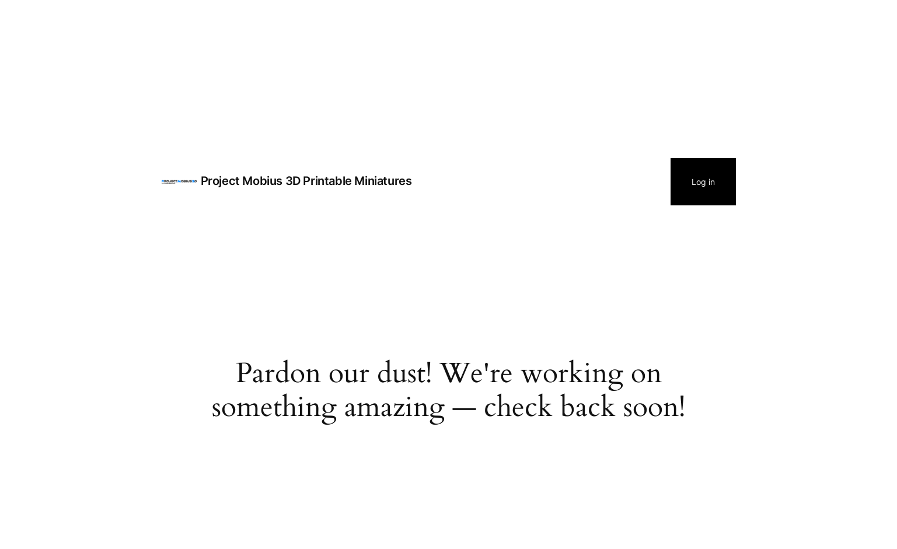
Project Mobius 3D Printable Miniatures (306, 181)
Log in (703, 182)
